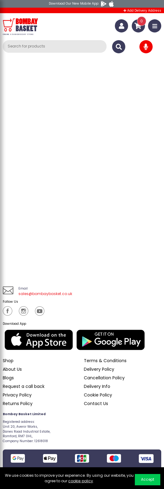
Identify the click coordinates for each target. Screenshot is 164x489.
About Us (12, 369)
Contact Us (96, 403)
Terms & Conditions (105, 361)
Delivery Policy (99, 369)
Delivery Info (97, 386)
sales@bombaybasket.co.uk (45, 293)
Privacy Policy (17, 395)
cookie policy (80, 480)
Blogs (8, 378)
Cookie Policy (98, 395)
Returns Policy (18, 403)
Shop (8, 361)
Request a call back (24, 386)
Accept (147, 479)
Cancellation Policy (104, 378)
